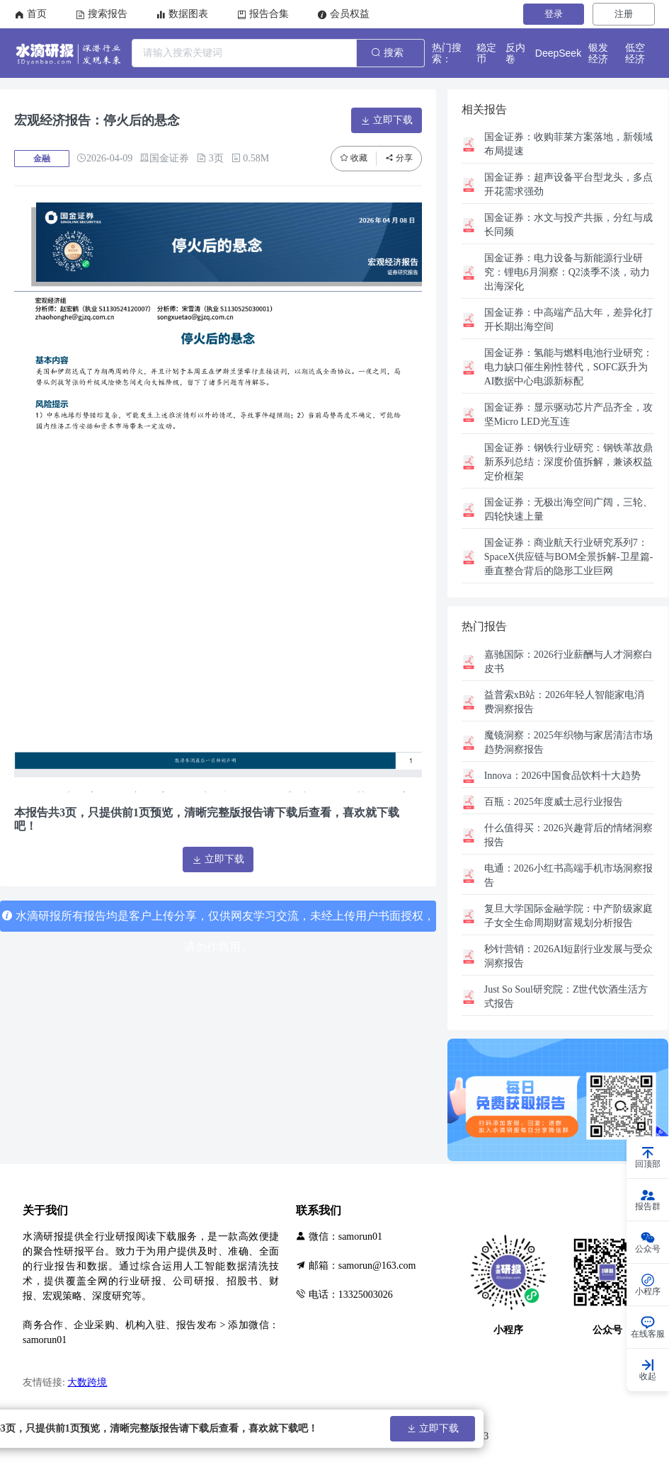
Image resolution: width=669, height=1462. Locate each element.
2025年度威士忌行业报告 (553, 801)
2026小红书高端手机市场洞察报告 (568, 875)
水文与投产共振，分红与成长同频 (568, 224)
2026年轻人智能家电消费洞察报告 (564, 702)
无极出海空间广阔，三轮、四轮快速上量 (568, 509)
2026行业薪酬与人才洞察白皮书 (568, 661)
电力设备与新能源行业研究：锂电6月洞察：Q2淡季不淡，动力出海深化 (567, 272)
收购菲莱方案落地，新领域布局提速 (568, 144)
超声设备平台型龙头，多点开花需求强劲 (568, 184)
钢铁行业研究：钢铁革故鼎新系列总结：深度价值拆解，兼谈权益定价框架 (568, 461)
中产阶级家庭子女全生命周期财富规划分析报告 (568, 915)
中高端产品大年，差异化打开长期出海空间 (568, 319)
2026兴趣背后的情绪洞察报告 (568, 835)
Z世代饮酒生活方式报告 (566, 996)
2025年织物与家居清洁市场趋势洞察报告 (568, 742)
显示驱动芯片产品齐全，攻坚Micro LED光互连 (568, 414)
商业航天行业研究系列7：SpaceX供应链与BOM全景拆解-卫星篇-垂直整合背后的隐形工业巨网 (568, 556)
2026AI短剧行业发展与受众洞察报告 (568, 956)
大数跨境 (87, 1382)
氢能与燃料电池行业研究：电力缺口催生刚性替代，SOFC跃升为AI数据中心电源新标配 (568, 367)
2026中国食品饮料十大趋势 (562, 775)
